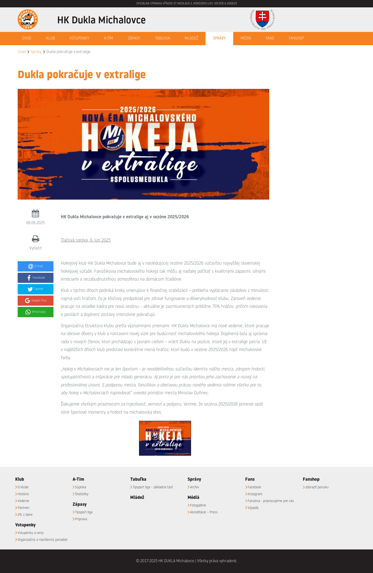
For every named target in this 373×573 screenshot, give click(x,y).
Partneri (23, 508)
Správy (36, 52)
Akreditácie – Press (204, 512)
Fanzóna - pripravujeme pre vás (271, 501)
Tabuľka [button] (162, 39)
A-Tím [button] (108, 39)
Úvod (26, 39)
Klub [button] (50, 39)
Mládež (191, 39)
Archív (194, 487)
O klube (23, 487)
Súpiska (80, 487)
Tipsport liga (83, 512)
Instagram (255, 494)
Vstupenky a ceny (31, 533)
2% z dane (25, 515)
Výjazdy (253, 508)
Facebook (254, 487)
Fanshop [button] (296, 39)
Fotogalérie (198, 505)
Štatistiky (82, 494)
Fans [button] (270, 39)
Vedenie (23, 501)
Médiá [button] (246, 39)
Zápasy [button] (134, 39)
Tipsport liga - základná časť (153, 487)
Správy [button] (219, 39)
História (23, 494)
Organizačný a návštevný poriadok (42, 540)
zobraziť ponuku (317, 487)
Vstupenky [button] (79, 39)
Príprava (81, 519)
